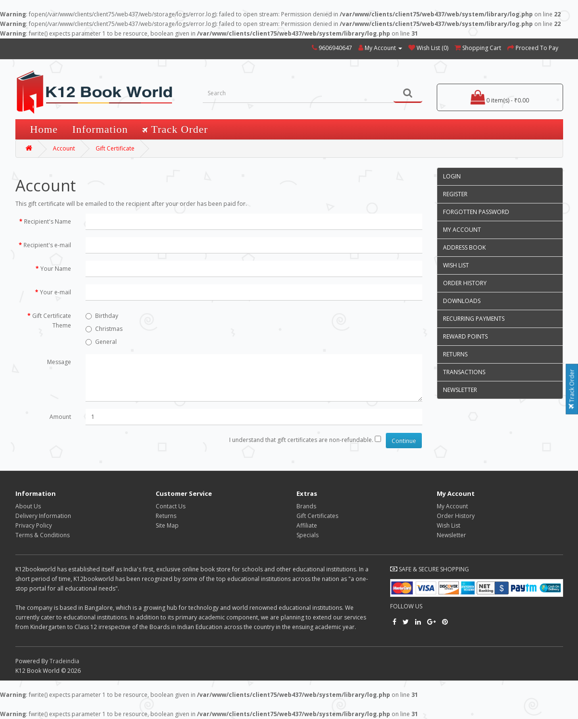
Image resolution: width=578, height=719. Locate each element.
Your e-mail (55, 292)
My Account (462, 230)
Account (64, 148)
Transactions (464, 372)
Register (455, 194)
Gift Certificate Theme (51, 320)
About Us (28, 506)
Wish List (456, 265)
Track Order (572, 389)
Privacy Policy (33, 525)
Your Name (55, 269)
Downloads (461, 301)
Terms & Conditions (42, 535)
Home (44, 129)
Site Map (167, 525)
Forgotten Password (476, 212)
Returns (455, 354)
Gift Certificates (317, 516)
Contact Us (170, 506)
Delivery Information (43, 516)
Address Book (464, 247)
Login (452, 176)
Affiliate (306, 525)
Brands (306, 506)
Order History (465, 283)
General (101, 342)
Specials (307, 535)
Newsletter (460, 390)
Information (100, 129)
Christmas (104, 329)
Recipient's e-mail (47, 245)
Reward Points (465, 336)
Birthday (102, 316)
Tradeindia (64, 661)
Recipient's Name (47, 221)
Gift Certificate (115, 148)
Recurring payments (473, 319)
